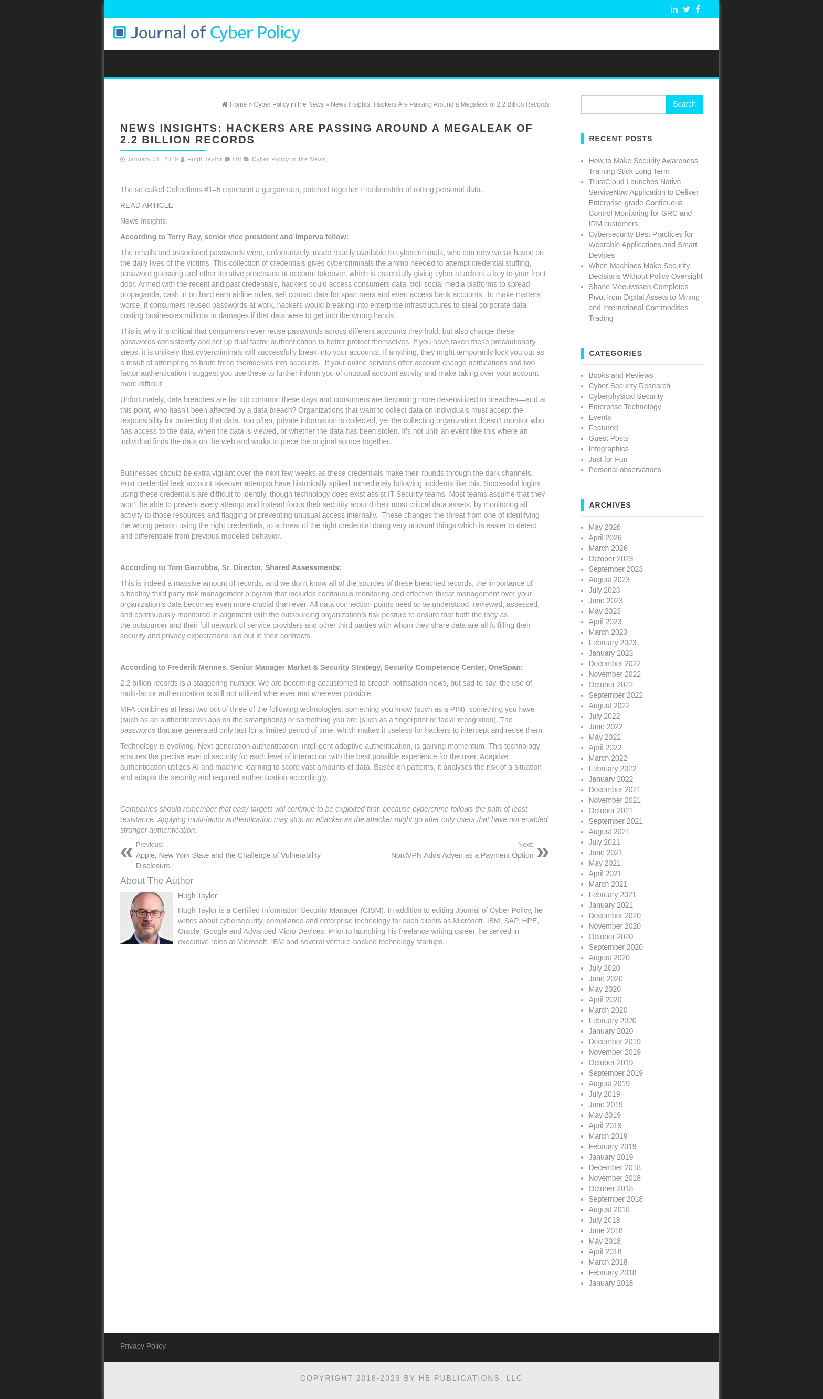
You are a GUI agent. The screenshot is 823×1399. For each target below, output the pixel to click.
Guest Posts (609, 438)
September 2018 (616, 1199)
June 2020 (606, 978)
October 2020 (611, 936)
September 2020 (616, 947)
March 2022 (608, 758)
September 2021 (616, 821)
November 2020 (615, 926)
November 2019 (615, 1052)
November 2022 (615, 674)
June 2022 (606, 726)
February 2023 (613, 642)
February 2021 (613, 894)
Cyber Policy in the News (289, 159)
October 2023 (611, 558)
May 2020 (605, 989)
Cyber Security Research (630, 386)
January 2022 (611, 779)
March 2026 (608, 548)
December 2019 (615, 1041)
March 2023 (608, 632)
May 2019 (605, 1115)
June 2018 (606, 1230)
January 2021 (611, 905)
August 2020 (609, 957)
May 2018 (605, 1241)
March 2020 (608, 1010)
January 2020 (611, 1031)
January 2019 (611, 1157)
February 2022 (613, 768)
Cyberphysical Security (626, 396)
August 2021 (609, 831)
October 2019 (611, 1062)
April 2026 (605, 537)
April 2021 (605, 873)
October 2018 (611, 1188)
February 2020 (613, 1020)
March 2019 (608, 1136)
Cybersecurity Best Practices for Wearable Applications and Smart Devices (643, 244)
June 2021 (606, 852)
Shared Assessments (302, 567)
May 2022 (605, 737)
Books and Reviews (621, 375)
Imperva (309, 237)
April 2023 (605, 621)
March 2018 (608, 1262)
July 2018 (604, 1220)
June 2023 (606, 600)
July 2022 (604, 716)
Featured (603, 428)
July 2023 (604, 590)
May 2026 (605, 527)
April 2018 (605, 1251)
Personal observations (625, 470)
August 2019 (609, 1083)
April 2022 (605, 747)
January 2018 (611, 1283)
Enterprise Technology (625, 407)
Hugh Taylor (205, 159)
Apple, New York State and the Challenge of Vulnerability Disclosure (231, 855)
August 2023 (609, 579)
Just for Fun (608, 459)
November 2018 (615, 1178)
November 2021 (615, 800)
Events (600, 417)
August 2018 (609, 1209)
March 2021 (608, 884)
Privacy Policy (143, 1346)
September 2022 (616, 695)
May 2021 (605, 863)
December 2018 (615, 1167)
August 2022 (609, 705)
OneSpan (505, 667)
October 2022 (611, 684)
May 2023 (605, 611)
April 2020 (605, 999)
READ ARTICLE (146, 205)
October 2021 (611, 810)
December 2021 (615, 789)
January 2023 (611, 653)
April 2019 (605, 1125)
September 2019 (616, 1073)
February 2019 (613, 1146)
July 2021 (604, 842)
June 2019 (606, 1104)
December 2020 (615, 915)
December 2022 (615, 663)
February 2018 (613, 1272)
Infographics (609, 449)
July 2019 (604, 1094)
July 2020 (604, 968)
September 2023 (616, 569)
